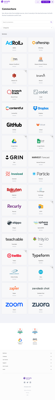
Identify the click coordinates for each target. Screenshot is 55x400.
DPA (27, 395)
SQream (27, 386)
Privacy (27, 392)
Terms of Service (27, 390)
